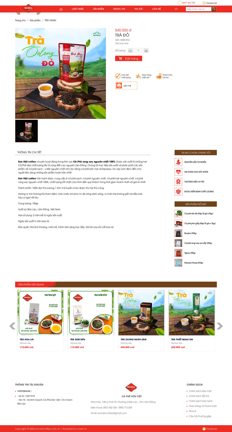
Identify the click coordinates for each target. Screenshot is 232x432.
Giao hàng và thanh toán (203, 405)
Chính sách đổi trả (199, 395)
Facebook (211, 2)
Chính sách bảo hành (201, 400)
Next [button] (99, 74)
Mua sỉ (192, 410)
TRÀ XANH (50, 20)
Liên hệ (156, 9)
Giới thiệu (78, 9)
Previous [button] (21, 74)
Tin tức (138, 9)
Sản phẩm (98, 9)
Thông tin (119, 9)
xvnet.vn (82, 428)
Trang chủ (20, 20)
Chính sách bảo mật (200, 390)
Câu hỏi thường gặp (200, 415)
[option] (60, 73)
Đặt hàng (131, 58)
